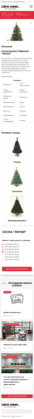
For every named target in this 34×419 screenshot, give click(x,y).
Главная (3, 13)
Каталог (11, 13)
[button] (31, 23)
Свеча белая (17, 191)
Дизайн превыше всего (12, 312)
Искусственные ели (7, 15)
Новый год (19, 13)
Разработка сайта (6, 416)
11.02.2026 (8, 348)
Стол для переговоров (10, 356)
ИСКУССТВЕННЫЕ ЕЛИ (22, 15)
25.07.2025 (8, 388)
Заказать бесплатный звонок (17, 269)
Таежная (17, 162)
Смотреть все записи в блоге (17, 396)
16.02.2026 (8, 316)
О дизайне (7, 292)
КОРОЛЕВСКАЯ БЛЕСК (17, 221)
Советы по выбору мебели (11, 324)
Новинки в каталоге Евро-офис (15, 344)
